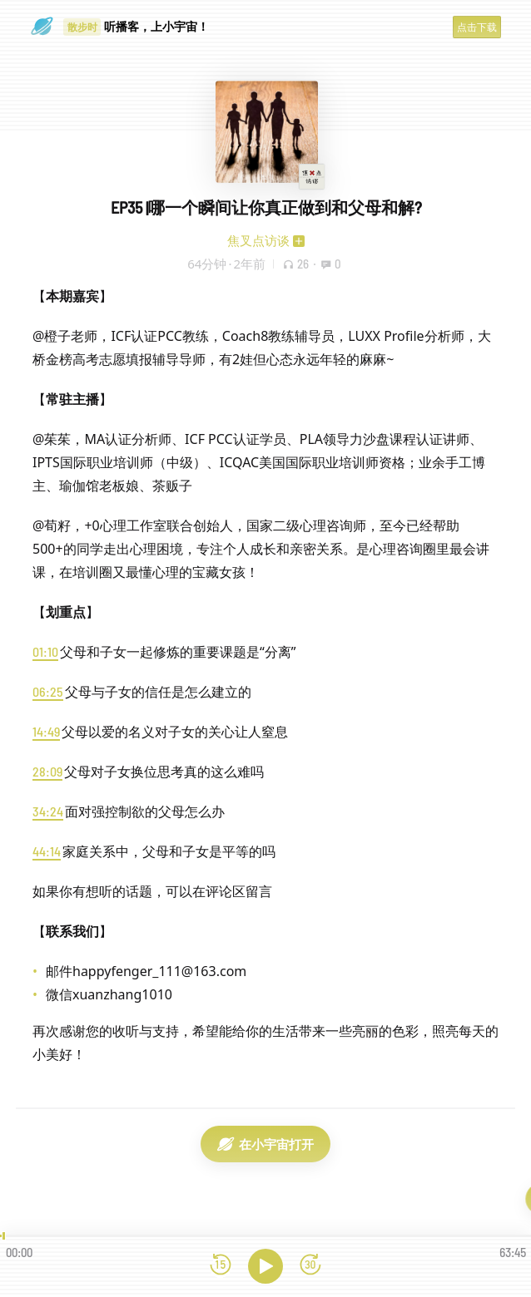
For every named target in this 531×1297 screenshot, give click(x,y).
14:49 (46, 731)
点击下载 (477, 27)
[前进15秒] (310, 1266)
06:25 (47, 691)
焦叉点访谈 (258, 240)
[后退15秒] (220, 1266)
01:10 (45, 651)
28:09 (47, 771)
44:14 (46, 851)
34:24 (47, 811)
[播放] (265, 1266)
